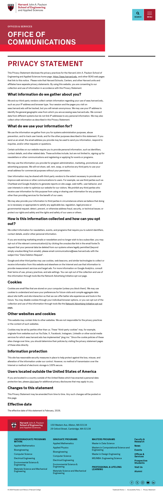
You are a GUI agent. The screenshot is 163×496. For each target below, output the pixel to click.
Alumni (138, 471)
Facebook (132, 482)
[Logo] (27, 7)
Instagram (143, 482)
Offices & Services (20, 26)
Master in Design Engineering (106, 454)
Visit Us (138, 467)
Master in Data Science (103, 443)
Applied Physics (60, 447)
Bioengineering (21, 450)
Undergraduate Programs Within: (30, 440)
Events (138, 450)
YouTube (148, 482)
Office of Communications (42, 37)
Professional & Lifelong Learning (106, 468)
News (137, 446)
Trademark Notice (118, 490)
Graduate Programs (65, 439)
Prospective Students (140, 461)
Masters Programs (103, 439)
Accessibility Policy (133, 490)
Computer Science (23, 454)
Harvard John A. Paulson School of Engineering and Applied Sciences (27, 425)
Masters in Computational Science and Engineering (111, 448)
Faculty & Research (139, 440)
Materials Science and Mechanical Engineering (30, 470)
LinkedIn (153, 482)
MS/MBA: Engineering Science (107, 458)
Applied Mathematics (24, 446)
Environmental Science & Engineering (26, 463)
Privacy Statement (149, 490)
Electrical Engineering (24, 458)
